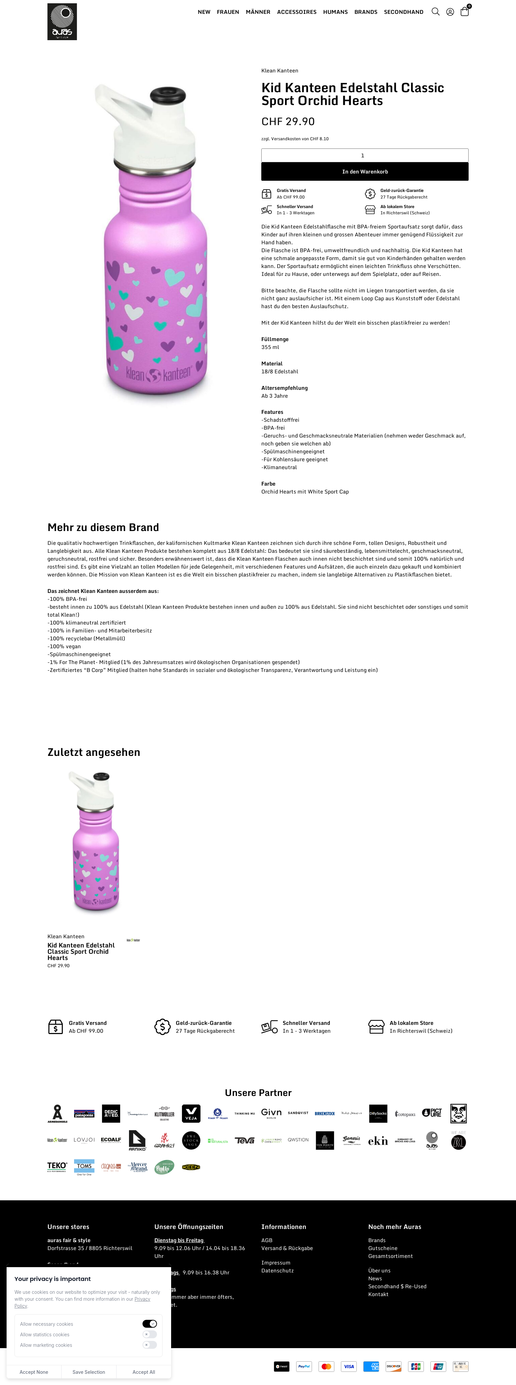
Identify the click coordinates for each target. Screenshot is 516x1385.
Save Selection (89, 1372)
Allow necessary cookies (46, 1324)
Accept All (144, 1372)
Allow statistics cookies (44, 1334)
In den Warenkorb (365, 171)
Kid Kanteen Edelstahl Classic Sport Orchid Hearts (81, 951)
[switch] (149, 1324)
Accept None (33, 1372)
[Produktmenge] (365, 155)
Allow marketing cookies (46, 1345)
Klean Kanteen (279, 70)
